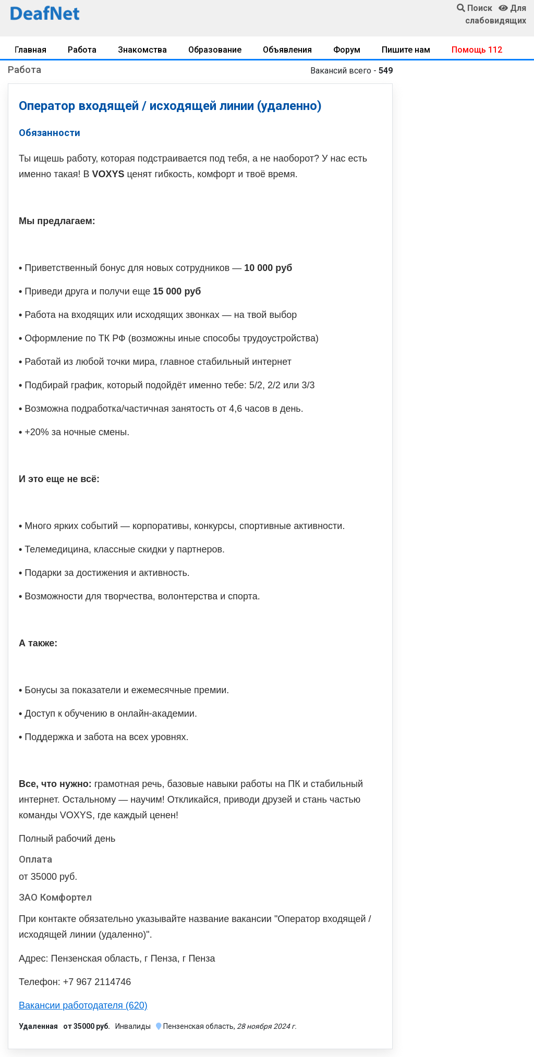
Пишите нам (406, 50)
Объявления (287, 50)
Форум (346, 50)
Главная (30, 50)
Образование (214, 50)
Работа (82, 50)
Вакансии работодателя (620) (83, 1005)
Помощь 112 (477, 50)
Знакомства (142, 50)
